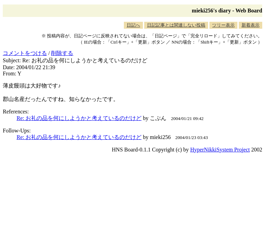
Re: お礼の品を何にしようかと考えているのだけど (79, 118)
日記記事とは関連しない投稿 (176, 25)
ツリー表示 (223, 25)
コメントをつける (25, 53)
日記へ (133, 25)
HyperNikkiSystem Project (220, 150)
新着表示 (250, 25)
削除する (62, 53)
